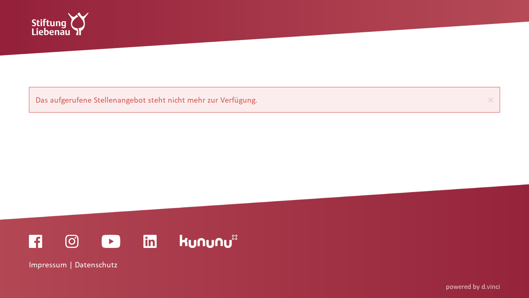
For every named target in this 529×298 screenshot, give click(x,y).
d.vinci (490, 287)
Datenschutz (96, 264)
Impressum (49, 264)
